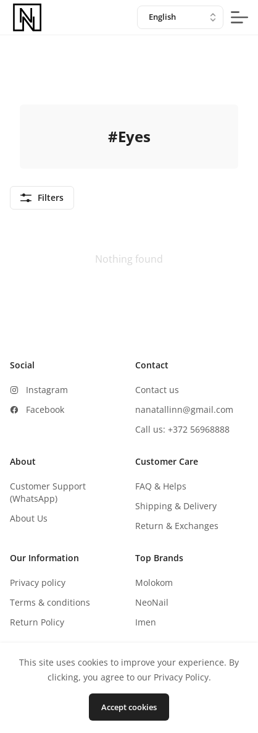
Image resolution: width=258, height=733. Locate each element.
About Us (29, 518)
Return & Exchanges (176, 526)
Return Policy (37, 622)
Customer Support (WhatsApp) (48, 492)
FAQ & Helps (160, 486)
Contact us (157, 390)
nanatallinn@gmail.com (184, 409)
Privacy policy (37, 582)
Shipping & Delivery (176, 506)
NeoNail (152, 602)
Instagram (47, 390)
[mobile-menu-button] (239, 17)
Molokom (154, 582)
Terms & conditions (50, 602)
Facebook (45, 409)
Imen (145, 622)
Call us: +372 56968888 (182, 429)
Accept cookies (129, 707)
